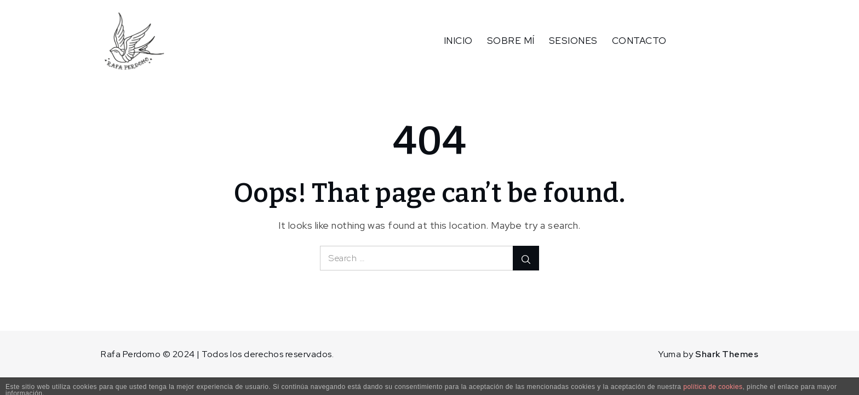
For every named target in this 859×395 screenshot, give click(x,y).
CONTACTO (639, 41)
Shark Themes (726, 354)
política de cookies (712, 387)
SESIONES (573, 41)
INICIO (458, 41)
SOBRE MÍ (511, 41)
